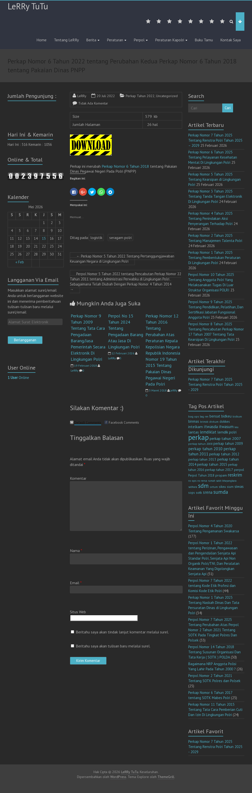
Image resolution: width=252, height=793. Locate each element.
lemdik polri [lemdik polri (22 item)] (226, 432)
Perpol (139, 39)
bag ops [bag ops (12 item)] (193, 416)
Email (76, 582)
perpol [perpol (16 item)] (239, 469)
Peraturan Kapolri (169, 39)
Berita (91, 39)
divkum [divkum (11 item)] (214, 421)
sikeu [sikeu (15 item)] (222, 486)
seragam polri (120, 237)
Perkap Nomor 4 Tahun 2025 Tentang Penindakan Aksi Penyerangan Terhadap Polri (210, 218)
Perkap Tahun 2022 (140, 96)
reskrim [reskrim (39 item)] (235, 475)
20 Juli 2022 (106, 96)
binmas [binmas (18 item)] (193, 421)
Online (18, 377)
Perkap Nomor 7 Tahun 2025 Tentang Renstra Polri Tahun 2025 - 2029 (215, 384)
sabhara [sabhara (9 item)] (192, 487)
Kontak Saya (230, 39)
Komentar (78, 478)
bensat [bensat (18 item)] (214, 416)
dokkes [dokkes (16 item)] (225, 421)
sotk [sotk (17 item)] (199, 492)
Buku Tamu (204, 39)
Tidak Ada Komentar (93, 103)
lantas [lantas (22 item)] (193, 432)
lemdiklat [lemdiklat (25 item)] (208, 432)
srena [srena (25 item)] (207, 492)
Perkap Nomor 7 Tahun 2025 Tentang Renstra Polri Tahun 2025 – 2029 (215, 140)
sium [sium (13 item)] (230, 487)
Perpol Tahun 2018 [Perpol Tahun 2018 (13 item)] (201, 475)
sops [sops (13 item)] (191, 493)
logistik (96, 237)
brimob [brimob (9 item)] (204, 421)
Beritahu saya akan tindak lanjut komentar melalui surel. (122, 631)
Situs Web (78, 611)
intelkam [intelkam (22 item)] (195, 426)
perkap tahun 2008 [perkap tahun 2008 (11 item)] (200, 444)
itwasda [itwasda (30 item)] (211, 426)
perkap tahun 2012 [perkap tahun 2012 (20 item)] (224, 454)
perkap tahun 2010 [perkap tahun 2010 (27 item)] (205, 448)
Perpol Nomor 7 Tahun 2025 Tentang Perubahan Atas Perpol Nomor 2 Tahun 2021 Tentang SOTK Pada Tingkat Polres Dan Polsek (213, 630)
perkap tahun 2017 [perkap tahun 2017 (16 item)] (219, 469)
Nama (76, 550)
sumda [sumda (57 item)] (220, 491)
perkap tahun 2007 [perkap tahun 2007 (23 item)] (225, 438)
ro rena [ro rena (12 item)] (202, 480)
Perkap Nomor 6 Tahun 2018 (126, 166)
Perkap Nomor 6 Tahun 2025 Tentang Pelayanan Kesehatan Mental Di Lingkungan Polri (212, 157)
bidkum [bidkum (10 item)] (237, 416)
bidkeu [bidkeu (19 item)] (226, 416)
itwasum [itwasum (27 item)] (226, 426)
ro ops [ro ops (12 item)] (192, 480)
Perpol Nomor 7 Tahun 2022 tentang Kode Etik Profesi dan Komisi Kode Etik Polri (212, 585)
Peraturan (115, 39)
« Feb (20, 262)
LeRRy (81, 96)
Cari (228, 107)
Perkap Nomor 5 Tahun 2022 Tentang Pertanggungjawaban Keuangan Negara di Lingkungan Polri (122, 259)
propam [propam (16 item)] (221, 475)
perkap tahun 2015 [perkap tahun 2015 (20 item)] (212, 464)
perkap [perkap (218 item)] (198, 437)
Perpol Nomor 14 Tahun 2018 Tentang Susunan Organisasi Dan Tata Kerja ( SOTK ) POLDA (214, 651)
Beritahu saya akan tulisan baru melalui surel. (113, 645)
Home (41, 39)
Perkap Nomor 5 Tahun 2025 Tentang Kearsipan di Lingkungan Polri (214, 179)
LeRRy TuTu (28, 6)
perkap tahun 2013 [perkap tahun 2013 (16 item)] (202, 459)
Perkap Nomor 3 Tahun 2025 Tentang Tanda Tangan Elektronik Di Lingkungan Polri (215, 196)
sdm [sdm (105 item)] (203, 486)
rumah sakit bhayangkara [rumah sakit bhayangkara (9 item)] (222, 480)
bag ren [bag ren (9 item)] (204, 416)
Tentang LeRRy (66, 39)
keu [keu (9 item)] (236, 427)
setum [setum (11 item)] (214, 487)
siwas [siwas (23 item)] (239, 486)
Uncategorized (167, 96)
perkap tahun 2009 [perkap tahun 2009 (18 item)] (228, 443)
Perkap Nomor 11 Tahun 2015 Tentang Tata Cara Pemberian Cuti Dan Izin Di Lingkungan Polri (215, 709)
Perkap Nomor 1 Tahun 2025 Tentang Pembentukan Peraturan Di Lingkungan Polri (214, 257)
